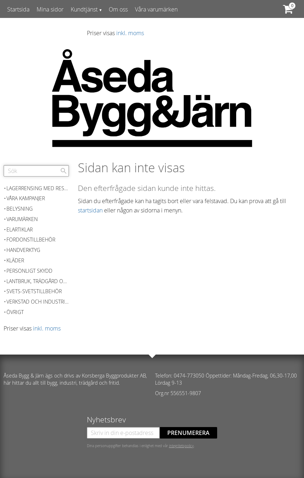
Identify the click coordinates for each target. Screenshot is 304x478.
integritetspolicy (181, 445)
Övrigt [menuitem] (15, 312)
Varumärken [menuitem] (22, 219)
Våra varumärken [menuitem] (156, 9)
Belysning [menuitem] (19, 208)
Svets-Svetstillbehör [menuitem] (34, 291)
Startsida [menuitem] (18, 9)
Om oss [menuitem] (118, 9)
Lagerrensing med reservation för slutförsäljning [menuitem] (37, 188)
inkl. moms (130, 33)
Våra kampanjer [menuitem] (25, 198)
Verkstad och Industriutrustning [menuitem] (37, 301)
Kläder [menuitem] (15, 260)
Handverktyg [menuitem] (23, 250)
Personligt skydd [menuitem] (29, 270)
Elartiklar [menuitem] (19, 229)
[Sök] (63, 170)
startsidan (90, 210)
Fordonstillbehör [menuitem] (30, 239)
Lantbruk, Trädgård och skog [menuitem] (37, 281)
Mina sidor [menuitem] (50, 9)
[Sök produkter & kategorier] (36, 171)
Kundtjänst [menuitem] (84, 9)
